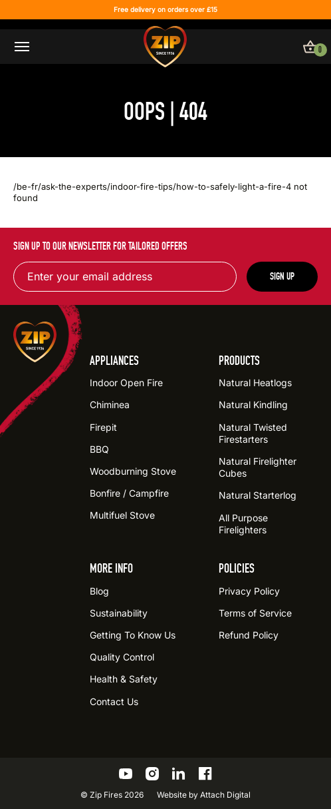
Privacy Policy (249, 591)
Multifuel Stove (122, 515)
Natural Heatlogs (255, 382)
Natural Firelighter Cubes (257, 467)
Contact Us (114, 701)
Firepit (103, 427)
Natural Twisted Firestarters (253, 433)
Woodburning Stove (133, 471)
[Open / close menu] (22, 46)
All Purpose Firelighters (243, 523)
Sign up (282, 276)
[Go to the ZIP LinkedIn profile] (178, 773)
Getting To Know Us (132, 635)
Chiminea (110, 404)
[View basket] (310, 46)
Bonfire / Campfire (129, 493)
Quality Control (122, 657)
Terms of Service (255, 613)
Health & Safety (124, 678)
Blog (99, 591)
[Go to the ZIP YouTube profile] (125, 773)
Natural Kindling (253, 404)
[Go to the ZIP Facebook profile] (205, 773)
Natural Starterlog (257, 495)
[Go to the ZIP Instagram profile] (152, 773)
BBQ (99, 449)
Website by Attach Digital (204, 795)
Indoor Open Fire (126, 382)
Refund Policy (248, 635)
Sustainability (119, 613)
